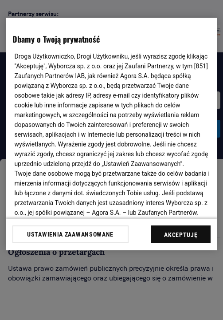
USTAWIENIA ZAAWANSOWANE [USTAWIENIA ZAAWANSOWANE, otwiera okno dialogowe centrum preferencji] (70, 234)
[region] (112, 134)
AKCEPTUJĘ (180, 234)
